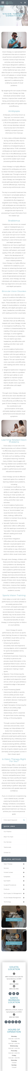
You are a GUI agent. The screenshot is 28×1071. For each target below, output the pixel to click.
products (6, 889)
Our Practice (7, 831)
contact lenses (8, 872)
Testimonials (7, 847)
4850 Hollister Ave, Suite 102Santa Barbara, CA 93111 (14, 978)
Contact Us (7, 852)
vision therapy (8, 864)
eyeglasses (7, 876)
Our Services (7, 842)
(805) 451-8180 (14, 984)
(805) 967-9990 (14, 1017)
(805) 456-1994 (14, 989)
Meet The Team (8, 837)
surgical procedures (10, 885)
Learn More (13, 919)
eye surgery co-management (13, 893)
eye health (7, 881)
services (6, 868)
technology (7, 902)
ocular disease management (12, 897)
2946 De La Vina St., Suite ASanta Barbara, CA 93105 (14, 1011)
